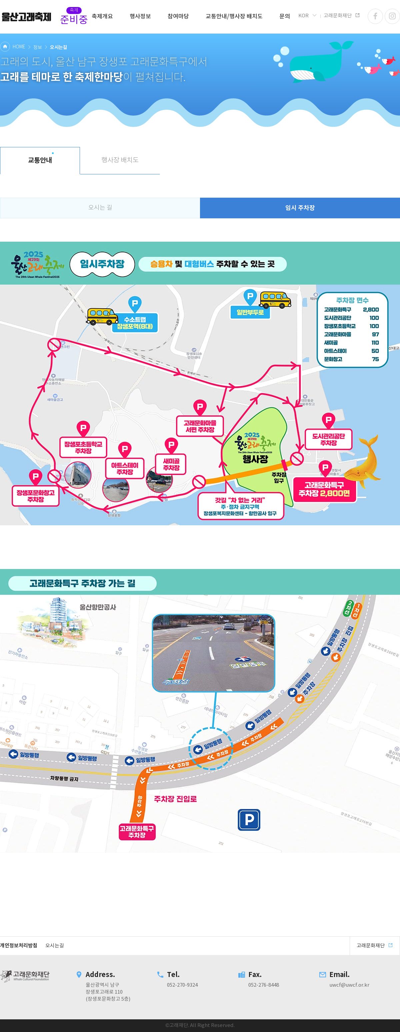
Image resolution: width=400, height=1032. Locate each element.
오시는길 (54, 946)
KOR (307, 16)
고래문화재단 (26, 16)
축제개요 (102, 16)
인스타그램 (392, 16)
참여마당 (178, 16)
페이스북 (375, 16)
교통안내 (40, 161)
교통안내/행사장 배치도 (234, 16)
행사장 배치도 (120, 160)
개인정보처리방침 (18, 946)
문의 (284, 16)
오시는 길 (100, 208)
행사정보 (140, 16)
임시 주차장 (300, 208)
